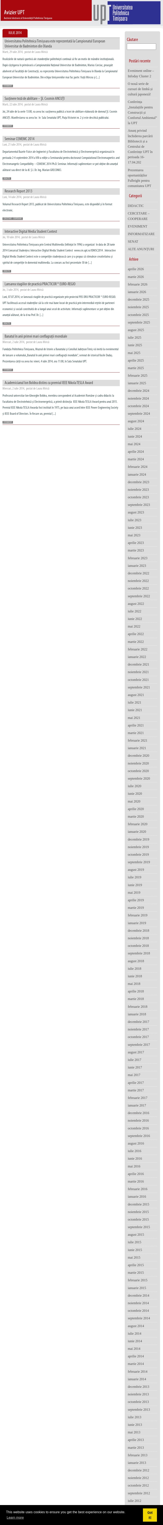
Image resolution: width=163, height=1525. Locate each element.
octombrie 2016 (138, 1128)
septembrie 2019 (139, 862)
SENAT (133, 241)
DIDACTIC (7, 179)
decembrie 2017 (138, 1022)
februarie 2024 (137, 466)
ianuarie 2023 (137, 565)
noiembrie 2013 (138, 1394)
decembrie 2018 (138, 930)
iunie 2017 (135, 1067)
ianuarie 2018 (137, 1014)
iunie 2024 (135, 436)
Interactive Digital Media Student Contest (31, 232)
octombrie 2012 (138, 1485)
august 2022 (136, 603)
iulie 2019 (134, 877)
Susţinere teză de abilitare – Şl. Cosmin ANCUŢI (35, 99)
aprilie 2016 (136, 1174)
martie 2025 (136, 368)
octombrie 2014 (138, 1310)
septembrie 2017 (139, 1044)
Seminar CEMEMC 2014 (19, 139)
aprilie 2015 (136, 1265)
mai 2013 (134, 1432)
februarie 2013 (137, 1455)
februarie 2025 (137, 375)
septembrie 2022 (139, 596)
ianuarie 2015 (137, 1288)
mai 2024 (134, 444)
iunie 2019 (135, 885)
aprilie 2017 (136, 1082)
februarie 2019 (137, 915)
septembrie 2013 (139, 1409)
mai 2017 (134, 1075)
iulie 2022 (134, 611)
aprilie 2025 (136, 360)
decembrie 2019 (138, 839)
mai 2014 (134, 1348)
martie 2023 (136, 550)
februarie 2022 (137, 649)
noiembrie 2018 (138, 938)
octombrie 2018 (138, 945)
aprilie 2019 (136, 900)
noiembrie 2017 (138, 1029)
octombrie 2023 (138, 497)
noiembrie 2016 (138, 1120)
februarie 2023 (137, 558)
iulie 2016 (134, 1151)
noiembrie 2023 (138, 489)
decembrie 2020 (138, 755)
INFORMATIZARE (141, 234)
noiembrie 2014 (138, 1303)
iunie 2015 (135, 1250)
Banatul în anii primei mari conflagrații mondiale (36, 336)
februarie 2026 (137, 284)
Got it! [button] (150, 1515)
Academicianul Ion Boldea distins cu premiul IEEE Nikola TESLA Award (49, 383)
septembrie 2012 (139, 1493)
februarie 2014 (137, 1371)
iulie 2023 (134, 520)
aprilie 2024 (136, 451)
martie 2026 (136, 277)
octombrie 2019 (138, 854)
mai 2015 (134, 1257)
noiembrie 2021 (138, 672)
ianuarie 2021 (137, 748)
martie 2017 (136, 1090)
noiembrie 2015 (138, 1212)
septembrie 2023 (139, 505)
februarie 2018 (137, 1006)
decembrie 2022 (138, 573)
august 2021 (136, 695)
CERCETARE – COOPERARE (138, 216)
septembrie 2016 (139, 1136)
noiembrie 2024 (138, 398)
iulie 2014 (134, 1333)
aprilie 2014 (136, 1356)
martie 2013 (136, 1447)
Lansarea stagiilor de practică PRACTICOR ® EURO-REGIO (40, 284)
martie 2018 (136, 999)
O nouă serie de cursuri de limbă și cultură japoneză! (140, 89)
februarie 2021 (137, 740)
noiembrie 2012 (138, 1478)
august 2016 (136, 1143)
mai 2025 (134, 353)
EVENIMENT (8, 86)
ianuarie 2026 (137, 292)
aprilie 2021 (136, 725)
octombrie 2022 (138, 588)
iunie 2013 (135, 1424)
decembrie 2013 (138, 1386)
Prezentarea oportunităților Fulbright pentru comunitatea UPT (139, 178)
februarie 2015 (137, 1280)
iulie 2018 (134, 968)
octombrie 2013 (138, 1402)
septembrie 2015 (139, 1227)
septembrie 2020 (139, 778)
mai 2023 (134, 535)
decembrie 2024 (138, 390)
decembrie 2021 (138, 664)
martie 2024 (136, 459)
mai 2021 (134, 718)
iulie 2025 (134, 337)
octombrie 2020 (138, 771)
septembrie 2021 (139, 687)
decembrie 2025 (138, 299)
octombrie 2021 (138, 680)
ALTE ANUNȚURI (141, 249)
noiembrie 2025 (138, 307)
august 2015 (136, 1234)
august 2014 (136, 1326)
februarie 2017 (137, 1098)
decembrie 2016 (138, 1113)
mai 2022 (134, 626)
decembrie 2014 (138, 1295)
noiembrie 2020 (138, 763)
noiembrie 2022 (138, 581)
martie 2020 (136, 816)
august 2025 (136, 330)
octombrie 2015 (138, 1219)
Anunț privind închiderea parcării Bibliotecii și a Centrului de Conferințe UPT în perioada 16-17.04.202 (140, 146)
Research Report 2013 (18, 191)
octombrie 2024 (138, 406)
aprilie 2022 (136, 634)
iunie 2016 (135, 1158)
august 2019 (136, 869)
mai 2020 (134, 801)
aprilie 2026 (136, 269)
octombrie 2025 (138, 315)
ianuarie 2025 (137, 383)
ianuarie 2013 (137, 1462)
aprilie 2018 (136, 991)
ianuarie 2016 (137, 1196)
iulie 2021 (134, 702)
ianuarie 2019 (137, 923)
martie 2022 (136, 641)
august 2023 (136, 512)
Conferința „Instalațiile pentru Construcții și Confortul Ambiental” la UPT (142, 112)
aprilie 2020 (136, 809)
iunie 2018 (135, 976)
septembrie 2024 (139, 413)
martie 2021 (136, 733)
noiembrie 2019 (138, 847)
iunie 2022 (135, 619)
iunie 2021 (135, 710)
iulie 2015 (134, 1242)
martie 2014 (136, 1364)
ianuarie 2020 (137, 831)
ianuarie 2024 (137, 474)
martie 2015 (136, 1272)
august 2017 (136, 1052)
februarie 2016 (137, 1189)
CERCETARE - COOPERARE (13, 219)
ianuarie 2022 (137, 657)
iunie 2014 (135, 1341)
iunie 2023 (135, 527)
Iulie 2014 (15, 33)
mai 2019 (134, 892)
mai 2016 (134, 1166)
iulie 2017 (134, 1060)
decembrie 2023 (138, 482)
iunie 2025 (135, 345)
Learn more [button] (15, 1517)
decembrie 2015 (138, 1204)
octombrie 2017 (138, 1037)
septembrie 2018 (139, 953)
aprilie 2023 (136, 543)
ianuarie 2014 (137, 1379)
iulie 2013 (134, 1417)
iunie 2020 (135, 793)
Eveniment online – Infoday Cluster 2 (141, 73)
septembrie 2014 (139, 1318)
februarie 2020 (137, 824)
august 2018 (136, 961)
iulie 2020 (134, 786)
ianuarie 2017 (137, 1105)
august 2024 (136, 421)
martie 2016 (136, 1181)
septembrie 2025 (139, 322)
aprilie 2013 (136, 1440)
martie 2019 (136, 907)
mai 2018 (134, 984)
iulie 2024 (134, 428)
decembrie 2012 (138, 1470)
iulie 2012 (134, 1501)
